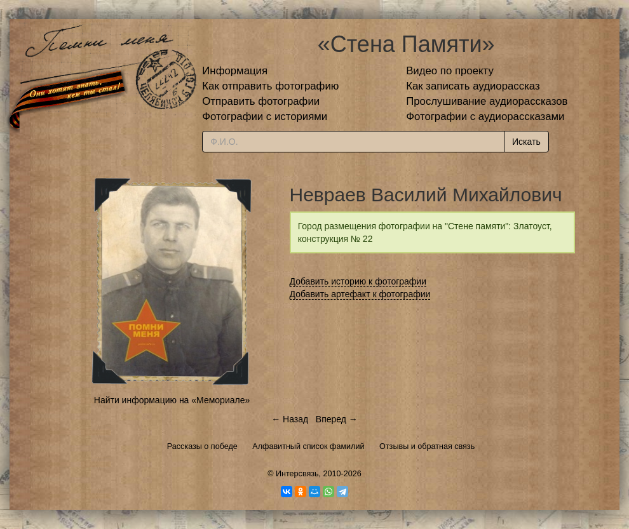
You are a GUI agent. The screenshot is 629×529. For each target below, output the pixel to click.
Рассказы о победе (202, 446)
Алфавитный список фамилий (308, 446)
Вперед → (337, 419)
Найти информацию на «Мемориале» (172, 400)
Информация (234, 71)
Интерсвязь (297, 473)
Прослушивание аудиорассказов (486, 101)
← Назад (289, 419)
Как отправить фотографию (270, 86)
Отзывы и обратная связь (427, 446)
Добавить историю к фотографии (358, 281)
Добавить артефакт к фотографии (360, 294)
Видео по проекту (450, 71)
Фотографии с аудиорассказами (485, 116)
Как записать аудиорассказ (473, 86)
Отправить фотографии (261, 101)
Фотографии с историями (264, 116)
